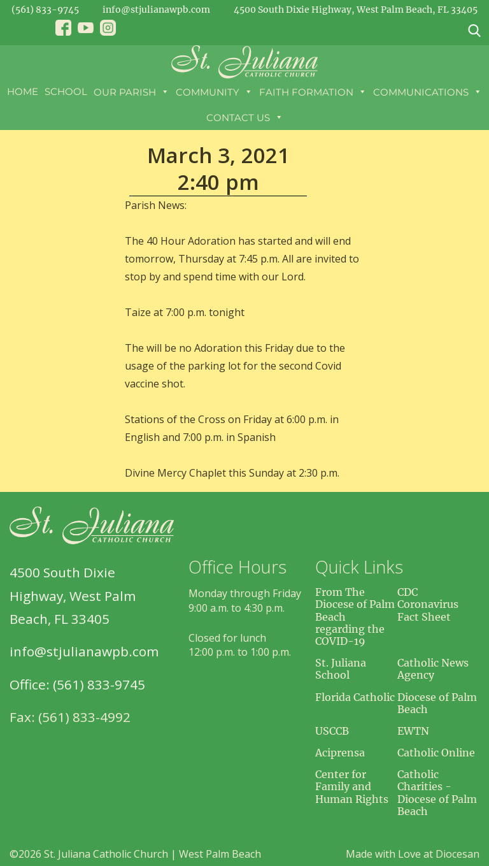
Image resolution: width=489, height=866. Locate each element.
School (66, 91)
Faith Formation (313, 91)
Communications (427, 91)
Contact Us (244, 117)
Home (22, 91)
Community (214, 91)
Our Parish (131, 91)
